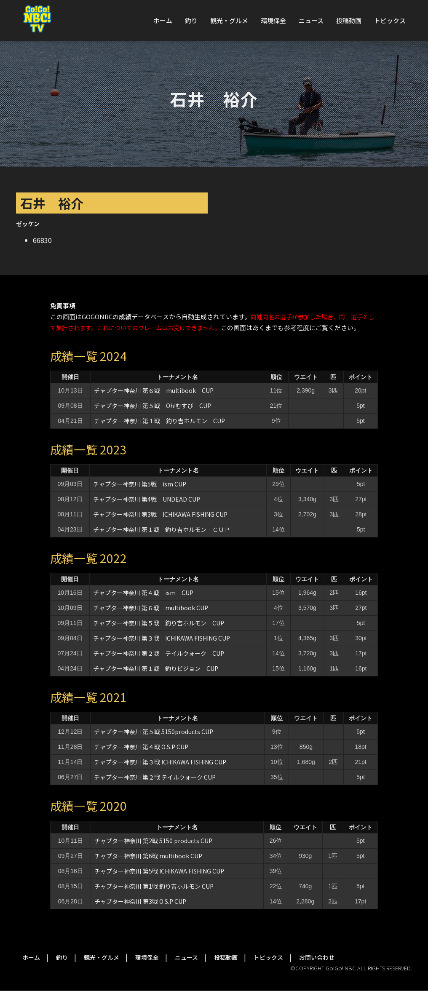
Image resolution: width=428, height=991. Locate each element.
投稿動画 (348, 20)
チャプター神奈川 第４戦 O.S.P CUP (141, 747)
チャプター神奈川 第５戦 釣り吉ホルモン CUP (158, 623)
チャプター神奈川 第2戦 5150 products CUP (153, 840)
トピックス (390, 20)
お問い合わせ (316, 957)
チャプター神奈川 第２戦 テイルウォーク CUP (158, 653)
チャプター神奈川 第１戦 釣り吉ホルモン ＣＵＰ (161, 529)
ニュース (311, 20)
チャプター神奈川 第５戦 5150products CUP (153, 731)
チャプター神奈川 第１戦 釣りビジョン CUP (155, 668)
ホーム (162, 20)
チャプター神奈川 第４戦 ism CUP (143, 592)
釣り (191, 20)
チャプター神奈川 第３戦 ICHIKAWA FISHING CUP (161, 638)
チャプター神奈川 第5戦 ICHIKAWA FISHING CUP (159, 871)
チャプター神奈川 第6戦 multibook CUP (148, 856)
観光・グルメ (229, 20)
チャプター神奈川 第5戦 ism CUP (139, 484)
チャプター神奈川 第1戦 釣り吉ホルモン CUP (154, 886)
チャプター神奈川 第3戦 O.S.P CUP (140, 901)
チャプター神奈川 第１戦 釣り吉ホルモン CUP (159, 421)
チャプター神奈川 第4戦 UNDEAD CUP (146, 499)
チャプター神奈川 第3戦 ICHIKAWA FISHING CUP (160, 514)
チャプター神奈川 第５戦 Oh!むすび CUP (152, 405)
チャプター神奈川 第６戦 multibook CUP (154, 390)
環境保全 (273, 20)
